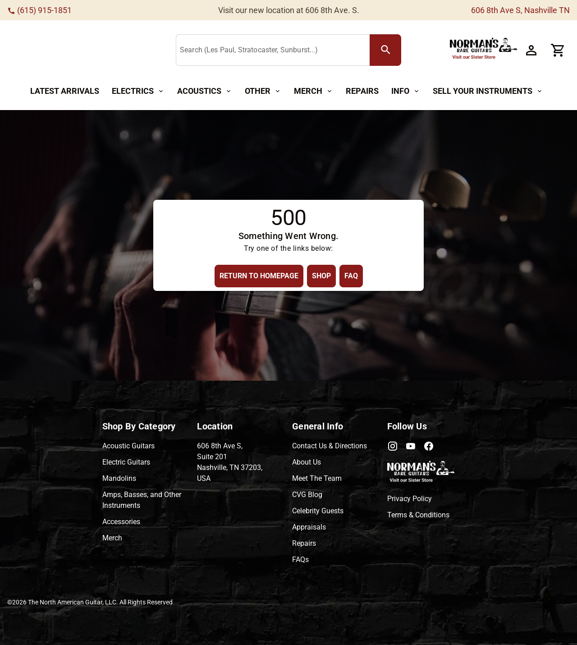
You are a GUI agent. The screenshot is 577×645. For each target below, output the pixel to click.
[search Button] (385, 50)
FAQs (300, 559)
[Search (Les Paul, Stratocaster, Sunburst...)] (275, 50)
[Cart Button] (558, 50)
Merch (112, 538)
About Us (306, 462)
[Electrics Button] (138, 91)
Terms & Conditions (418, 515)
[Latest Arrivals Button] (65, 91)
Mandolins (119, 478)
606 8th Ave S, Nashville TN (520, 10)
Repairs (304, 543)
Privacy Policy (409, 498)
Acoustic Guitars (128, 446)
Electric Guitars (126, 462)
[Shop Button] (321, 276)
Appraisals (309, 527)
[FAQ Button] (351, 276)
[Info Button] (406, 91)
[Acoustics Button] (205, 91)
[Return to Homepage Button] (259, 276)
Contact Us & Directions (329, 446)
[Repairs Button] (362, 91)
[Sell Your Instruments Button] (488, 91)
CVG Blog (307, 494)
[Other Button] (263, 91)
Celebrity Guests (317, 511)
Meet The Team (317, 478)
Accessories (121, 521)
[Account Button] (531, 50)
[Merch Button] (313, 91)
